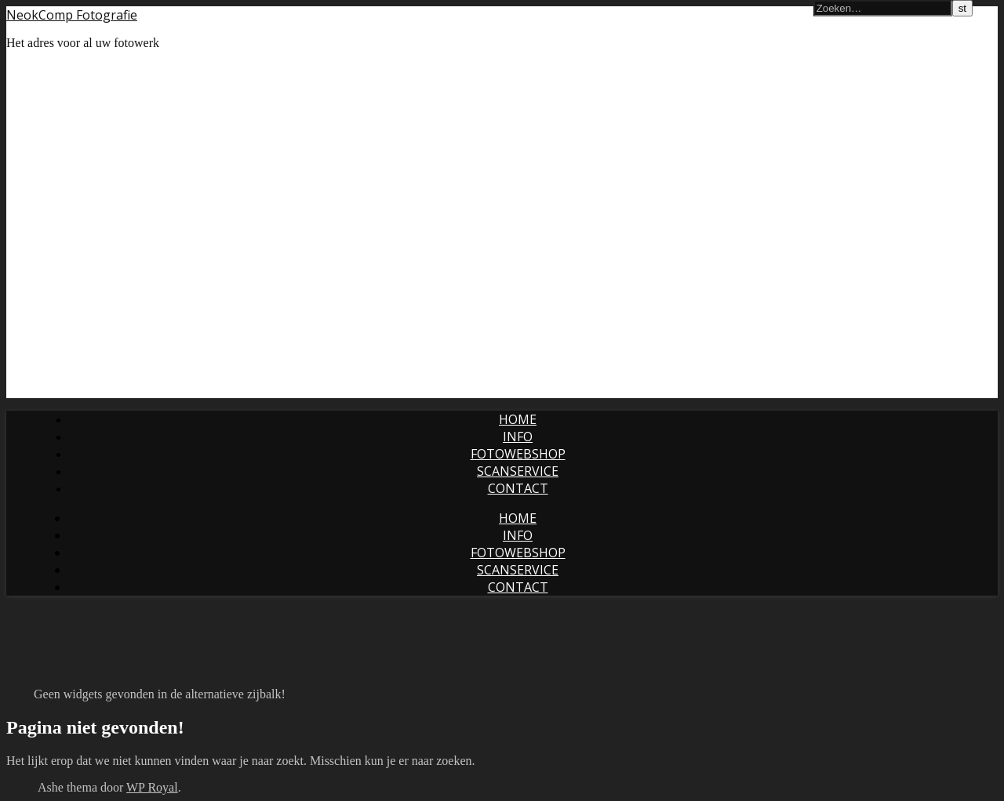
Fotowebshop (518, 453)
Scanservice (517, 471)
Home (518, 419)
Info (518, 436)
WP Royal (152, 787)
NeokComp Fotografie (71, 15)
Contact (518, 488)
